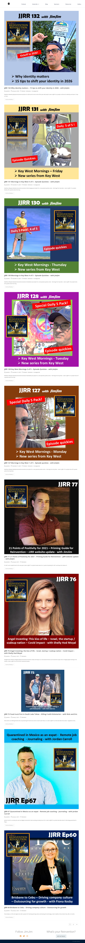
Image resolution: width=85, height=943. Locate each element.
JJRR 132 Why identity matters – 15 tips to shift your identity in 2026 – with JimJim (36, 88)
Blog (46, 4)
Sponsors (56, 4)
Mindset (23, 91)
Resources (68, 4)
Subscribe (35, 4)
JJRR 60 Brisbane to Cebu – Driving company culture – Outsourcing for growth (35, 907)
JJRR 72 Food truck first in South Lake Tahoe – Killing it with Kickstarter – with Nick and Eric (40, 714)
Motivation (28, 91)
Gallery (79, 4)
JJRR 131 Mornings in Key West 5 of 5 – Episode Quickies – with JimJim (32, 182)
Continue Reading (10, 99)
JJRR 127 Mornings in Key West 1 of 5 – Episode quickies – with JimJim (31, 463)
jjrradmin (8, 91)
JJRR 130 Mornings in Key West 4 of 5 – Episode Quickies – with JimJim (32, 275)
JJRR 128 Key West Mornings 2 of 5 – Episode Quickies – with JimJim (31, 369)
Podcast (23, 4)
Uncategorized (35, 91)
